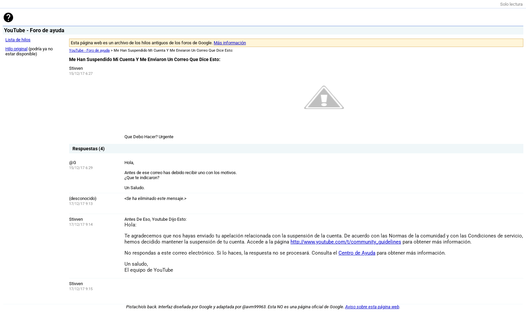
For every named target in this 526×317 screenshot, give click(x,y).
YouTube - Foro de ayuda (89, 50)
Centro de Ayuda (356, 253)
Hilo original (16, 48)
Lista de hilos (18, 39)
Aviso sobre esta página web (372, 306)
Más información (230, 42)
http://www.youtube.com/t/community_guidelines (346, 242)
